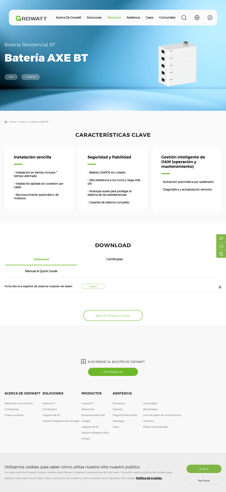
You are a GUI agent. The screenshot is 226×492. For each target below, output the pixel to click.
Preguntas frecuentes (125, 404)
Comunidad (167, 17)
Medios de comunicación (18, 392)
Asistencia (133, 17)
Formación (119, 392)
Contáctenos (11, 398)
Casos (149, 17)
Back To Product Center (113, 303)
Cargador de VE (51, 404)
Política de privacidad (155, 416)
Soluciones (94, 17)
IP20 (11, 77)
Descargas (118, 410)
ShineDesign (150, 398)
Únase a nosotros (13, 404)
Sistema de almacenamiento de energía (93, 404)
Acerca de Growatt (68, 17)
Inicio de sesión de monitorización (162, 404)
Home (12, 121)
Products (24, 121)
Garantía (117, 398)
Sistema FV (48, 392)
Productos (114, 17)
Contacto (148, 410)
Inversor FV (87, 392)
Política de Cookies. (149, 478)
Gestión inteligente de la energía (60, 410)
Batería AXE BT (40, 121)
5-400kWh (31, 77)
